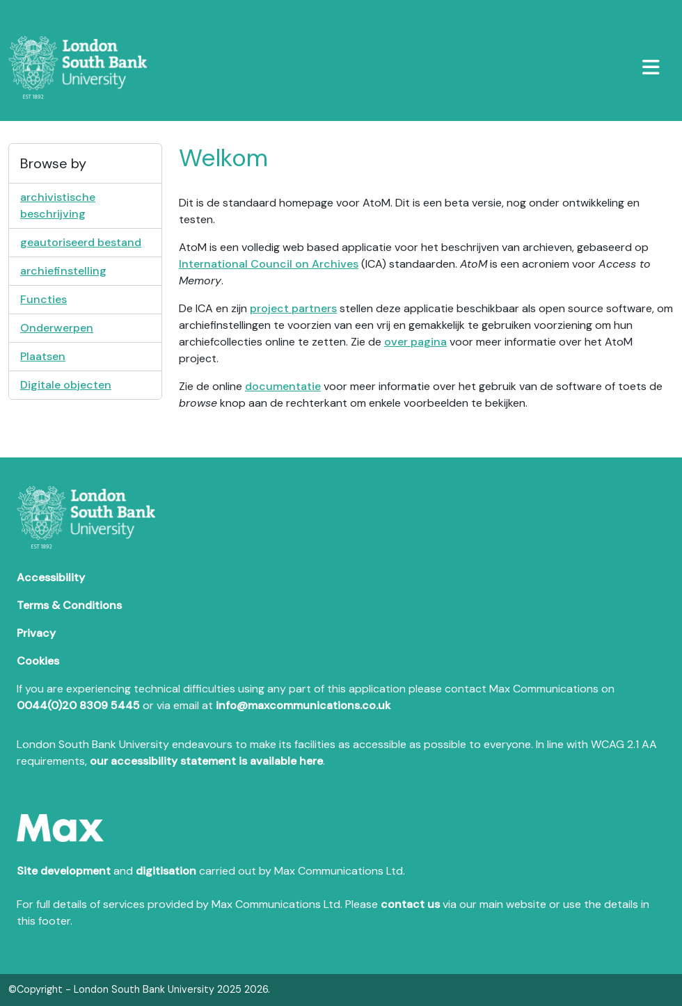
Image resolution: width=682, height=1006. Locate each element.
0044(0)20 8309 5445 (78, 705)
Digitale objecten (65, 385)
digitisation (166, 870)
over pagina (415, 341)
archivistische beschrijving (57, 205)
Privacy (36, 633)
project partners (293, 308)
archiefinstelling (63, 270)
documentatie (283, 386)
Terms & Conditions (69, 605)
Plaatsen (42, 356)
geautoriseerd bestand (80, 242)
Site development (64, 870)
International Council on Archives (268, 264)
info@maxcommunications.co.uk (303, 705)
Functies (43, 299)
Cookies (38, 661)
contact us (410, 904)
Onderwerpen (56, 328)
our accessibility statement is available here (206, 761)
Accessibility (51, 577)
